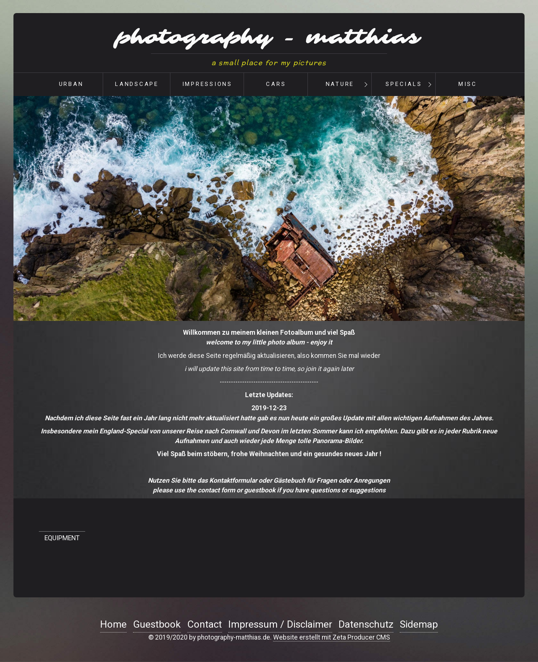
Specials (404, 84)
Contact (204, 624)
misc (467, 84)
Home (113, 624)
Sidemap (419, 624)
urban (71, 84)
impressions (207, 84)
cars (276, 84)
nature (340, 84)
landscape (137, 84)
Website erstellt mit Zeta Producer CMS (331, 637)
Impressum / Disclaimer (280, 624)
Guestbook (157, 624)
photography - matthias (269, 37)
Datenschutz (365, 624)
